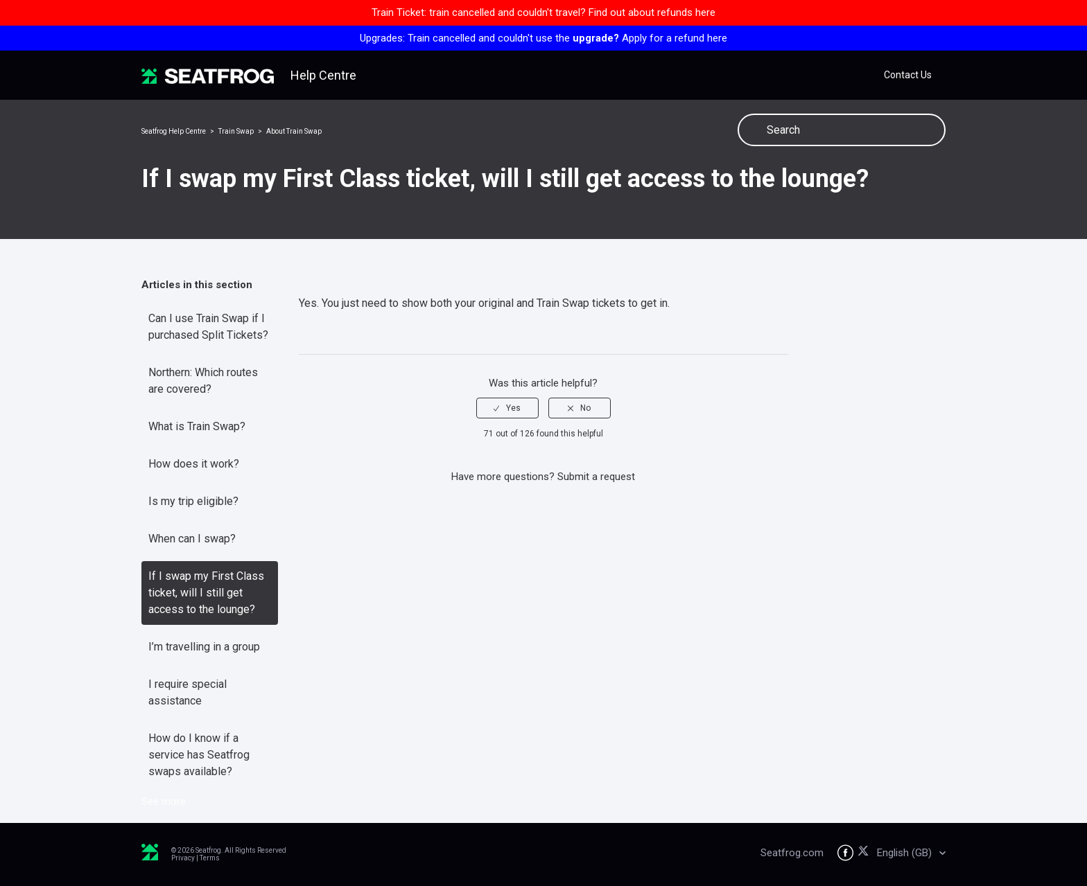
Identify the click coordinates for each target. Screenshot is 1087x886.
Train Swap (236, 131)
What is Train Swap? (196, 426)
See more (163, 801)
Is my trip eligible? (193, 501)
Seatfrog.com (792, 853)
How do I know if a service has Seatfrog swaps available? (199, 755)
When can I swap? (192, 538)
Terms (210, 858)
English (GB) (905, 853)
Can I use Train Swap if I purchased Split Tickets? (208, 327)
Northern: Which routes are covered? (203, 381)
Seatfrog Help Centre (173, 131)
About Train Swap (294, 131)
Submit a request (596, 476)
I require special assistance (187, 692)
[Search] (842, 130)
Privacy (183, 858)
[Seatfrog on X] (865, 853)
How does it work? (193, 463)
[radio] (507, 408)
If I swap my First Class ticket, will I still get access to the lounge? (206, 592)
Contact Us (908, 74)
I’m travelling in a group (204, 646)
